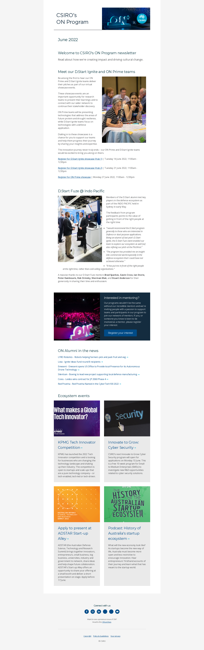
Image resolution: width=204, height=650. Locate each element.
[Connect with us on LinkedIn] (99, 611)
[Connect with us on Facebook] (87, 611)
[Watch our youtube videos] (117, 611)
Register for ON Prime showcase (74, 177)
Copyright (87, 636)
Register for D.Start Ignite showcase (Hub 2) (80, 167)
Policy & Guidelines (101, 636)
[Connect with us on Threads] (111, 611)
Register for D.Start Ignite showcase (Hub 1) (80, 158)
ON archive (106, 622)
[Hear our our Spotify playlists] (105, 611)
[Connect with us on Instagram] (93, 611)
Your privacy (115, 636)
